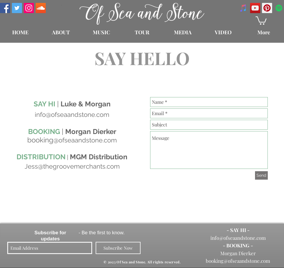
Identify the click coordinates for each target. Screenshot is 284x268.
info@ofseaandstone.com (238, 238)
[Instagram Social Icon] (29, 8)
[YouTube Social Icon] (255, 8)
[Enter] (61, 5)
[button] (261, 20)
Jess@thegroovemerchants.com (72, 166)
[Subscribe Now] (118, 248)
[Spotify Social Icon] (279, 8)
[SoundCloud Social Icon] (41, 8)
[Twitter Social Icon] (17, 8)
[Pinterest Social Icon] (267, 8)
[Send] (261, 175)
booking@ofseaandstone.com (238, 261)
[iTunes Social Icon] (243, 8)
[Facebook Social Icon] (5, 8)
